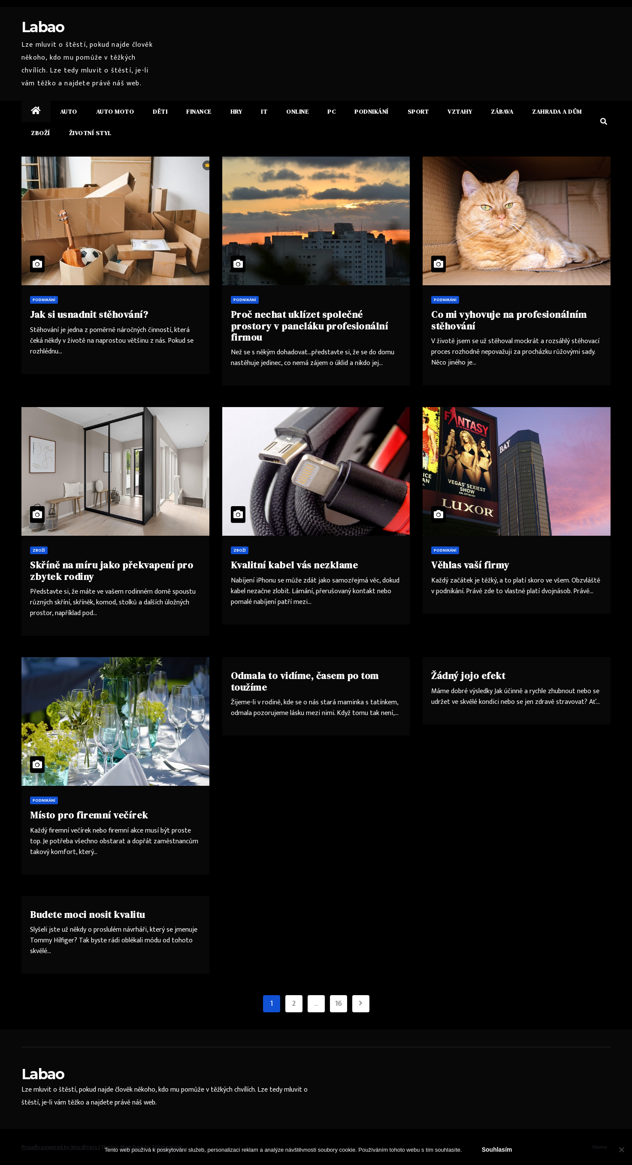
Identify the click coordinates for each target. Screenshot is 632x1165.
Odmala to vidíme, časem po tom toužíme (305, 681)
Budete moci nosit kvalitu (87, 914)
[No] (621, 1149)
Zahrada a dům (557, 111)
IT (264, 111)
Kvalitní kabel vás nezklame (294, 564)
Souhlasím (497, 1149)
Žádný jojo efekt (468, 675)
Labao (42, 27)
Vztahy (460, 111)
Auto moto (115, 111)
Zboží (40, 133)
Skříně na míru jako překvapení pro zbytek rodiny (111, 570)
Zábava (502, 111)
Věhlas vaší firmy (470, 564)
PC (331, 111)
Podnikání (371, 111)
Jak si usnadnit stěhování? (89, 314)
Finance (199, 111)
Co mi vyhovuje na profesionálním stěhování (509, 320)
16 (338, 1003)
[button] (603, 122)
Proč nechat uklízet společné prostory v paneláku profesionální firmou (309, 326)
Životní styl (90, 133)
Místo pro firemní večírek (89, 815)
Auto (68, 111)
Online (297, 111)
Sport (418, 111)
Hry (236, 111)
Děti (160, 111)
